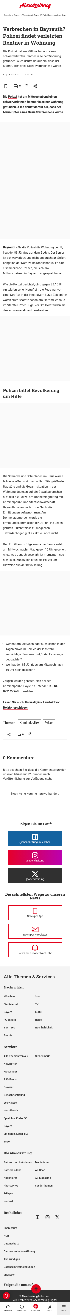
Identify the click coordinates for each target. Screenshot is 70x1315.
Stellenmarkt (42, 1056)
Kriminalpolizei (13, 502)
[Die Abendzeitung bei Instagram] (35, 857)
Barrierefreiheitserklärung (19, 1251)
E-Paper (8, 1193)
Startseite (7, 15)
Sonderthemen (44, 1185)
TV (36, 1004)
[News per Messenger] (35, 912)
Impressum (10, 1228)
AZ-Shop (40, 1170)
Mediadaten (42, 1162)
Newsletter (10, 1063)
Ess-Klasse (10, 1102)
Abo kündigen (12, 1259)
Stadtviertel (11, 1004)
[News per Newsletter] (35, 931)
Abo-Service (11, 1185)
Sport (38, 996)
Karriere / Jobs (12, 1170)
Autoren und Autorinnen (18, 1162)
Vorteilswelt (11, 1110)
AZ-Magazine (43, 1177)
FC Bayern (10, 1019)
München (9, 996)
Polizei (12, 96)
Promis (8, 1035)
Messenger (10, 1071)
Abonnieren (11, 1177)
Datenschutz (11, 1243)
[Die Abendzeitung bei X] (35, 875)
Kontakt (8, 1201)
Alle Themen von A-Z (16, 1056)
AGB (6, 1235)
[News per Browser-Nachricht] (35, 949)
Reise (38, 1019)
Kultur (38, 1011)
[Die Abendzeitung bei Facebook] (35, 838)
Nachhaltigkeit (44, 1027)
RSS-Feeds (10, 1079)
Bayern (17, 15)
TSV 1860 (9, 1027)
